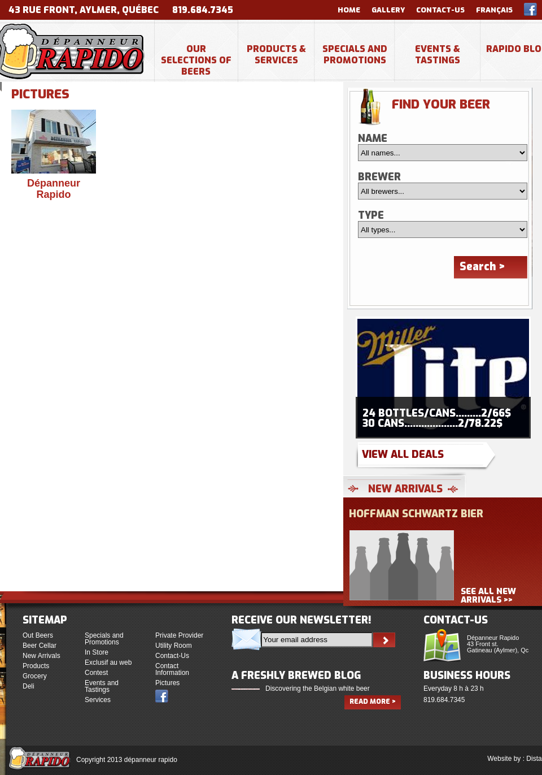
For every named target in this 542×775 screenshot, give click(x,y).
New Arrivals (41, 656)
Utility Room (173, 646)
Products (36, 666)
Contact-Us (440, 10)
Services (98, 700)
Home (349, 10)
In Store (96, 652)
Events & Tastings (437, 54)
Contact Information (172, 669)
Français (494, 10)
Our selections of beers (196, 60)
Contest (96, 673)
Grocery (35, 676)
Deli (28, 686)
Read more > (372, 701)
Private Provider (179, 635)
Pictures (167, 683)
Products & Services (276, 54)
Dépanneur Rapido (53, 188)
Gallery (388, 10)
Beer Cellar (39, 646)
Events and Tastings (102, 686)
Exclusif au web (108, 662)
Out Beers (38, 635)
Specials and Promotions (354, 54)
